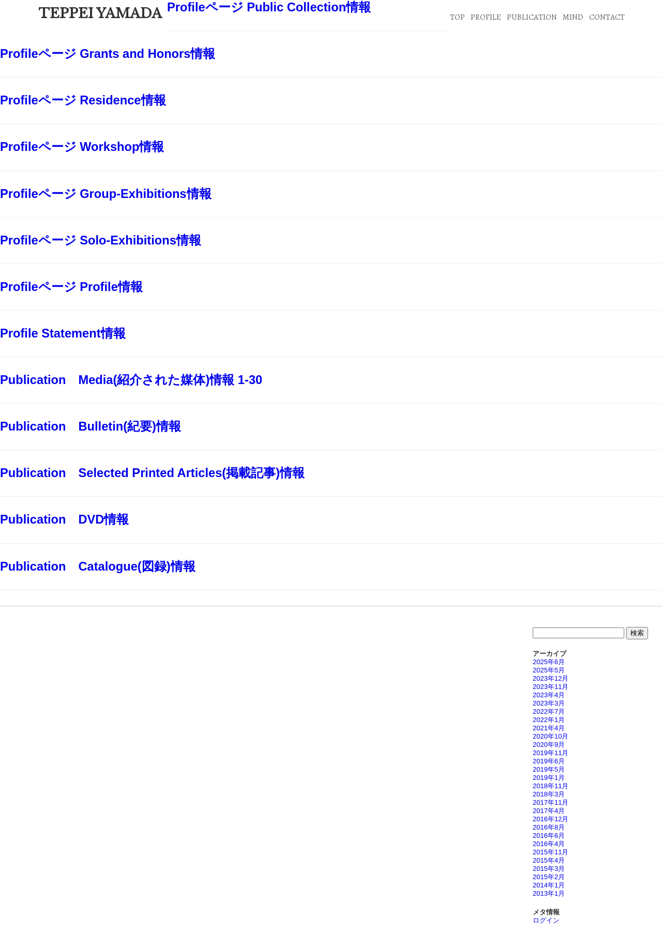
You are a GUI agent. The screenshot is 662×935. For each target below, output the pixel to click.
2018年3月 (549, 794)
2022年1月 (549, 720)
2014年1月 (549, 885)
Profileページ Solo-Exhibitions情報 (100, 240)
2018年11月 (550, 786)
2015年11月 (550, 852)
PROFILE (486, 16)
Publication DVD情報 (64, 519)
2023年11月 (550, 687)
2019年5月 (549, 769)
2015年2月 (549, 877)
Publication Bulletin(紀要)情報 (90, 426)
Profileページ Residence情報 (83, 100)
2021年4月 (549, 728)
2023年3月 (549, 703)
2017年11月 (550, 802)
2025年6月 (549, 662)
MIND (572, 16)
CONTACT (607, 16)
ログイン (546, 920)
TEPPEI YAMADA (100, 13)
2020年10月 (550, 736)
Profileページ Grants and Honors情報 (107, 53)
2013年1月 (549, 893)
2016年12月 (550, 819)
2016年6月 (549, 835)
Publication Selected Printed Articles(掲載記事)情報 (152, 473)
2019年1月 (549, 777)
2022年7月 (549, 711)
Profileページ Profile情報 (71, 287)
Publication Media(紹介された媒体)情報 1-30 (131, 380)
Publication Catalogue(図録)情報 (97, 566)
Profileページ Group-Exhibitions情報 (106, 194)
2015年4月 (549, 860)
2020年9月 (549, 744)
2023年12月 (550, 678)
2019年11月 (550, 753)
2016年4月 (549, 844)
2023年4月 (549, 695)
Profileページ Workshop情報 (82, 147)
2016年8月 (549, 827)
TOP (457, 16)
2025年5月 (549, 670)
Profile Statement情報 (63, 333)
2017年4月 (549, 811)
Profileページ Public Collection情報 (269, 7)
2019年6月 (549, 761)
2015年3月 (549, 868)
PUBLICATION (532, 16)
